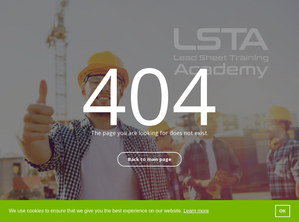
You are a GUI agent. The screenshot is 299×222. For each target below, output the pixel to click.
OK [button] (282, 210)
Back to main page (149, 159)
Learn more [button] (196, 210)
